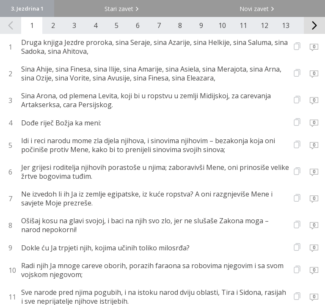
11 (243, 25)
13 (285, 25)
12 (264, 25)
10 (222, 25)
